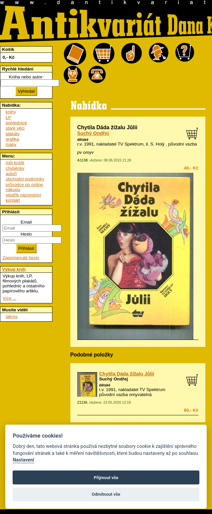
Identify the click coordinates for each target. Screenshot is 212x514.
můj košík (15, 162)
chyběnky (15, 168)
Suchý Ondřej (93, 133)
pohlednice (16, 122)
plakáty (13, 133)
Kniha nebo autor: (26, 76)
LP (8, 117)
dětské (83, 140)
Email (26, 222)
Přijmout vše (106, 477)
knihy (11, 111)
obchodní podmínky (25, 178)
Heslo (26, 234)
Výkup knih (14, 269)
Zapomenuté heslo (21, 257)
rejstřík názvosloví (23, 194)
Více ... (9, 298)
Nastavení (23, 460)
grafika (12, 139)
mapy (11, 144)
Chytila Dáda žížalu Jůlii (126, 373)
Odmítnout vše (106, 494)
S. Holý (157, 144)
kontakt (13, 200)
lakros (12, 316)
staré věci (15, 128)
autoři (11, 173)
